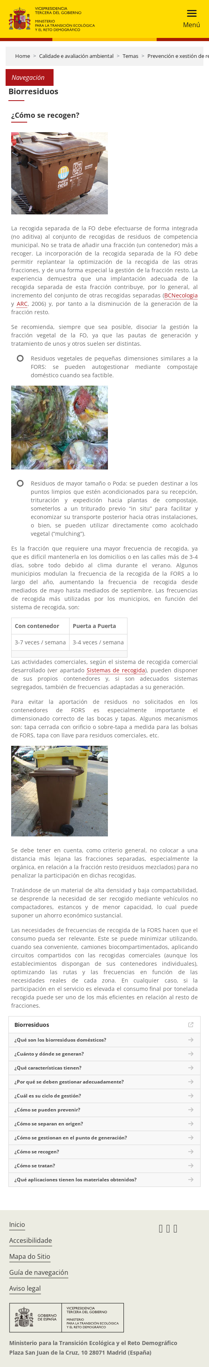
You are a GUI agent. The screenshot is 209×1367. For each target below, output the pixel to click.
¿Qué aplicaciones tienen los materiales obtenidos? (75, 1179)
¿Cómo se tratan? (34, 1165)
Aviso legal (25, 1288)
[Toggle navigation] (189, 19)
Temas (130, 55)
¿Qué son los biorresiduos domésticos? (60, 1039)
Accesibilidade (30, 1240)
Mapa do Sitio (29, 1256)
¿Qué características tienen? (48, 1067)
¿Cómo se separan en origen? (48, 1123)
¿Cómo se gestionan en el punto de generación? (70, 1137)
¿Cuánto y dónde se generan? (49, 1053)
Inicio (17, 1224)
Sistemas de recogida (116, 670)
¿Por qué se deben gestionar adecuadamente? (69, 1081)
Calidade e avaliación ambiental (76, 55)
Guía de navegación (38, 1272)
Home (22, 55)
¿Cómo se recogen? (36, 1151)
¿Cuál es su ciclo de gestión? (47, 1095)
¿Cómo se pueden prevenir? (47, 1109)
